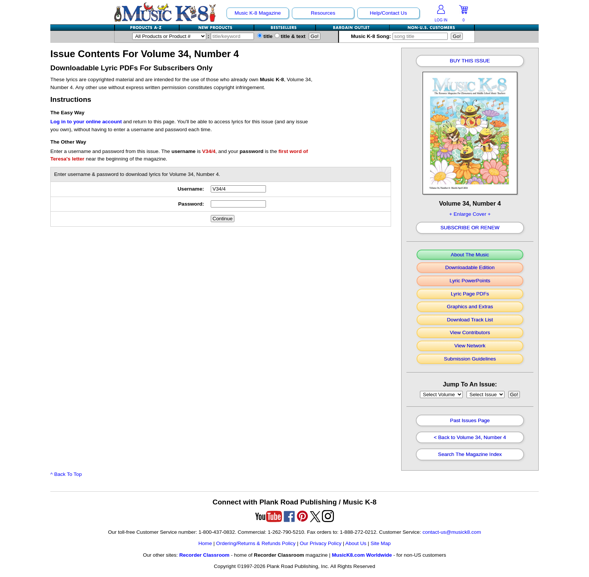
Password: (191, 204)
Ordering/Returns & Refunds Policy (256, 543)
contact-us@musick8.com (452, 532)
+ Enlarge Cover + (470, 214)
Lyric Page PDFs (470, 294)
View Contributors (470, 332)
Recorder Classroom (204, 555)
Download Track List (470, 320)
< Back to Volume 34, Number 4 (470, 437)
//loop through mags (441, 394)
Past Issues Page (470, 420)
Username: (191, 189)
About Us (355, 543)
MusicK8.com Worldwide (362, 555)
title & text (290, 36)
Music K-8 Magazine (257, 13)
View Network (470, 345)
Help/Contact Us (388, 13)
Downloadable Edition (470, 267)
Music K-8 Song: (401, 36)
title (265, 36)
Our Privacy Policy (320, 543)
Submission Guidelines (470, 359)
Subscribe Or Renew (469, 227)
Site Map (380, 543)
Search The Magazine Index (470, 454)
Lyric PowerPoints (470, 280)
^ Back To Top (66, 474)
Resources (323, 13)
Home (205, 543)
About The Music (470, 254)
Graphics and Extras (470, 306)
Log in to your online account (86, 121)
